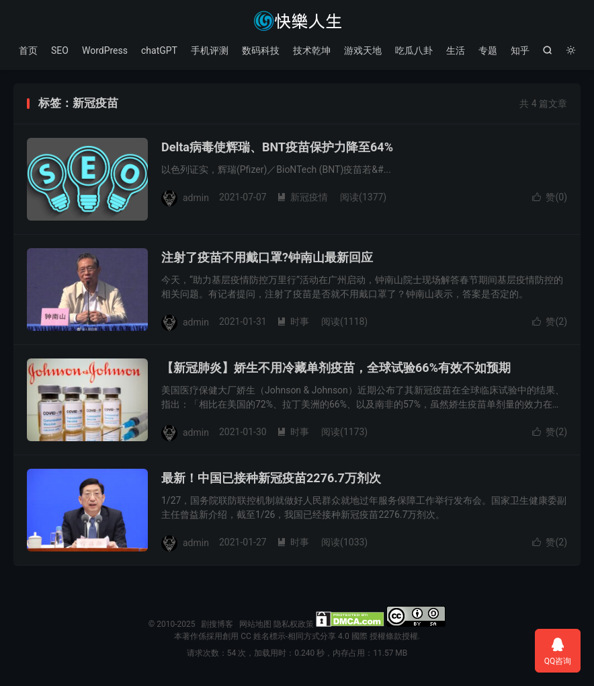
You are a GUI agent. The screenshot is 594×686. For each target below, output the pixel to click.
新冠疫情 (302, 197)
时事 (293, 321)
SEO (60, 50)
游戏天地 (363, 50)
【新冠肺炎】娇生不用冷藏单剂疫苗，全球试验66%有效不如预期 (336, 367)
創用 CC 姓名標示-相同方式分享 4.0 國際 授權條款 (311, 636)
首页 (28, 50)
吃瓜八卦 (414, 50)
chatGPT (159, 50)
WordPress (105, 50)
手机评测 (209, 50)
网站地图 (255, 624)
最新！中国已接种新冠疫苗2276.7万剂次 (271, 478)
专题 (487, 50)
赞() (549, 197)
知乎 (520, 50)
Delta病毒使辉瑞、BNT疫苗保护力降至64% (277, 147)
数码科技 (261, 50)
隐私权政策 (293, 624)
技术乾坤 (312, 50)
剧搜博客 (297, 21)
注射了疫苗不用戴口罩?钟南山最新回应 (267, 257)
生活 (455, 50)
